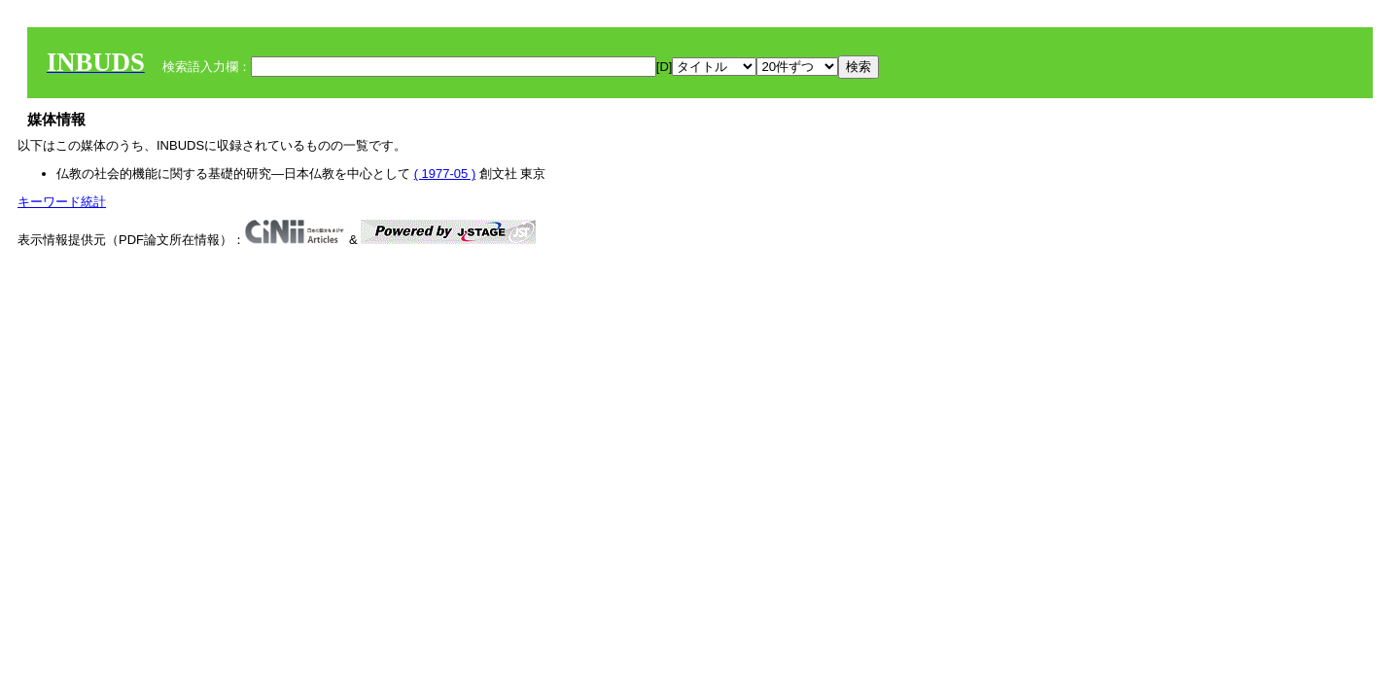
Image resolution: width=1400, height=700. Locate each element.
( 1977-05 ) (445, 173)
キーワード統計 (62, 201)
